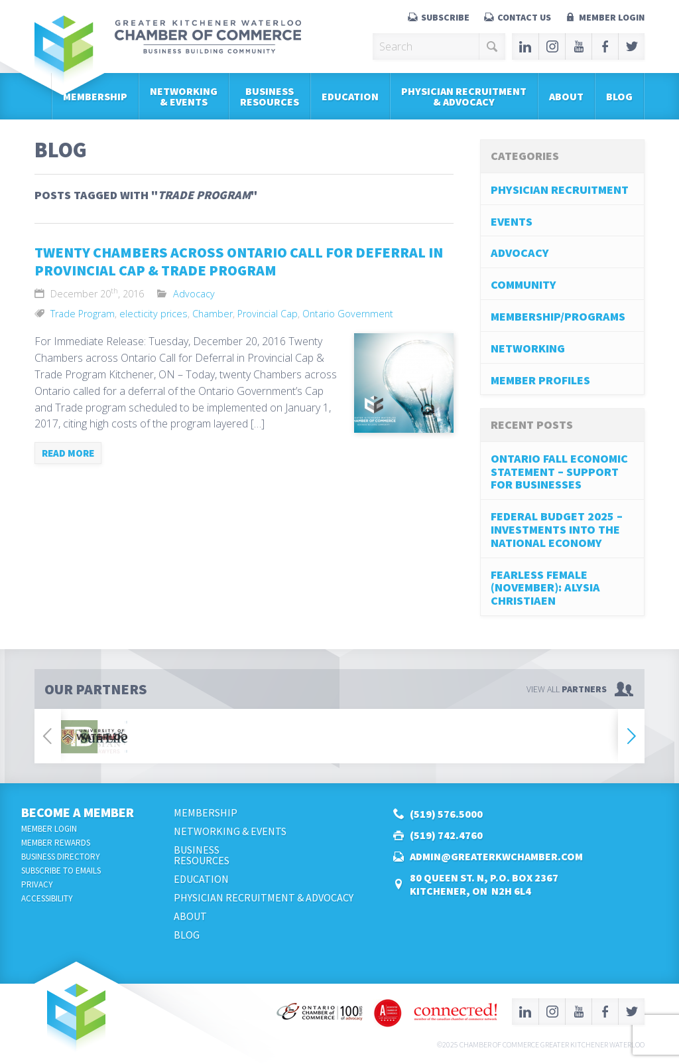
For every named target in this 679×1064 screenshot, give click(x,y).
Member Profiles (540, 380)
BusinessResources (269, 96)
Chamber (212, 313)
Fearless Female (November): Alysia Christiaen (545, 588)
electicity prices (153, 313)
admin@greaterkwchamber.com (496, 856)
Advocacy (194, 293)
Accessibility (47, 898)
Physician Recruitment (560, 189)
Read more (68, 453)
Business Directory (60, 856)
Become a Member (77, 812)
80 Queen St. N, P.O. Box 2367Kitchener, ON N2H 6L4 (484, 884)
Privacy (37, 884)
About (566, 96)
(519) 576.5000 (446, 813)
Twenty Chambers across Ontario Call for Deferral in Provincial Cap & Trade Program (238, 261)
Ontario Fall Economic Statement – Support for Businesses (559, 472)
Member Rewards (55, 842)
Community (523, 284)
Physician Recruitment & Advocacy (463, 96)
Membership (95, 96)
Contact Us (524, 17)
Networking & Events (183, 96)
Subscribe (445, 17)
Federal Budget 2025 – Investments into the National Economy (557, 529)
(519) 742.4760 (446, 835)
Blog (619, 96)
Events (511, 221)
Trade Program (82, 313)
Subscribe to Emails (61, 870)
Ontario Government (347, 313)
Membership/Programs (558, 316)
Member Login (612, 17)
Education (350, 96)
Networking (528, 348)
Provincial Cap (267, 313)
